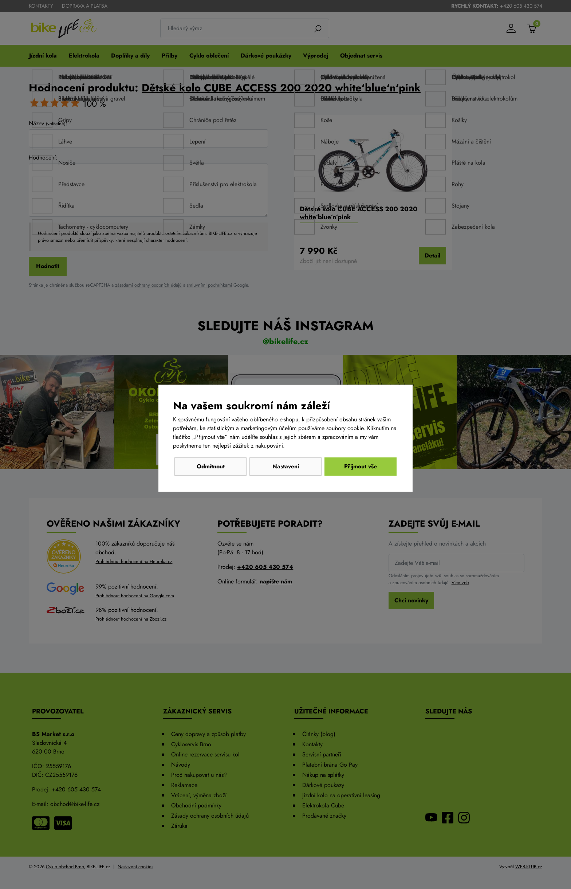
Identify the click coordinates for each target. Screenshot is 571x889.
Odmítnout (211, 466)
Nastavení (285, 466)
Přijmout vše (360, 466)
